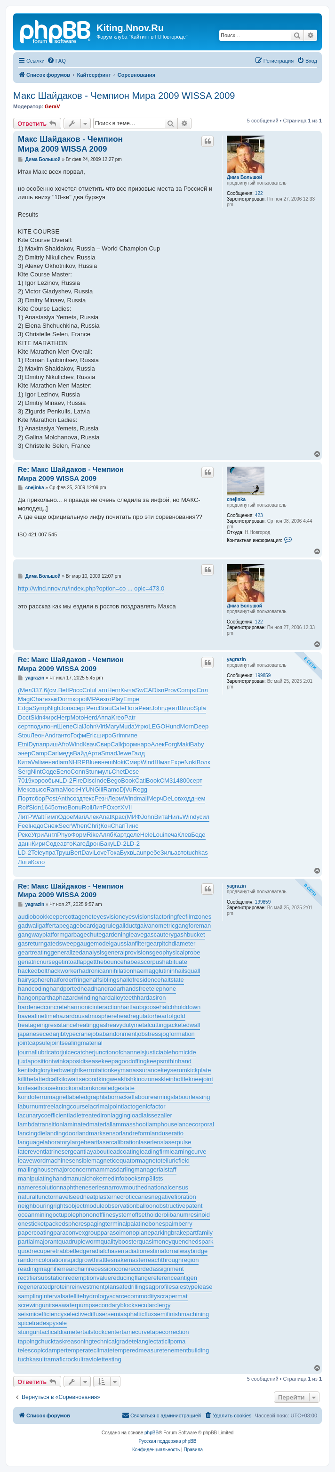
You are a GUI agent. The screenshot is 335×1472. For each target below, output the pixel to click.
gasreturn (31, 943)
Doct (24, 717)
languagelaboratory (44, 1142)
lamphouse (162, 1124)
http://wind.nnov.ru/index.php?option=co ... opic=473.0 (91, 588)
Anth (63, 798)
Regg (140, 789)
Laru (101, 690)
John (158, 708)
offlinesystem (114, 1214)
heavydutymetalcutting (136, 1024)
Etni (23, 744)
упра (49, 852)
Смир (133, 762)
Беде (198, 834)
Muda (127, 726)
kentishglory (34, 1070)
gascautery (159, 934)
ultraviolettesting (99, 1359)
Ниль (175, 816)
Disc (89, 780)
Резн (101, 798)
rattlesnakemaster (121, 1259)
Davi (87, 852)
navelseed (69, 1196)
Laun (140, 852)
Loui (159, 834)
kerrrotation (95, 1070)
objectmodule (86, 1205)
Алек (157, 744)
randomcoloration (41, 1259)
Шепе (64, 726)
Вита (161, 816)
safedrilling (130, 1286)
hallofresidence (140, 979)
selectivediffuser (85, 1314)
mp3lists (152, 1178)
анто (63, 735)
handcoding (33, 988)
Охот (113, 807)
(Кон (104, 825)
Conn (78, 771)
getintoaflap (71, 961)
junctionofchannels (119, 1052)
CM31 (168, 780)
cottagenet (79, 916)
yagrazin (236, 659)
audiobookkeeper (41, 916)
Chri (92, 825)
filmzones (198, 916)
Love (100, 852)
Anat (105, 816)
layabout (96, 1151)
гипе (131, 735)
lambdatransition (40, 1124)
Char (37, 699)
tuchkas (197, 852)
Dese (132, 771)
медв (66, 753)
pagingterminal (107, 1223)
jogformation (178, 1033)
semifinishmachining (181, 1314)
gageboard (80, 925)
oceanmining (35, 1214)
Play (117, 699)
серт (80, 708)
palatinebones (146, 1223)
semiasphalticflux (130, 1314)
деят (171, 708)
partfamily (199, 1232)
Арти (94, 753)
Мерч (155, 798)
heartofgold (170, 1015)
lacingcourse (71, 1106)
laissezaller (157, 1115)
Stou (24, 735)
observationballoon (130, 1205)
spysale (56, 1322)
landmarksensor (99, 1133)
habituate (174, 961)
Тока (113, 852)
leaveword (32, 1160)
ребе (153, 852)
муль (105, 771)
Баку (106, 843)
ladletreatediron (89, 1115)
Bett (63, 690)
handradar (108, 988)
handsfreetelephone (149, 988)
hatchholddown (180, 1007)
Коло (38, 861)
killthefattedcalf (38, 1079)
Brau (105, 708)
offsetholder (148, 1214)
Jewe (124, 753)
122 (259, 193)
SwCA (143, 690)
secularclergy (153, 1305)
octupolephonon (74, 1214)
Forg (171, 744)
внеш (105, 762)
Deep (201, 726)
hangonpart (33, 997)
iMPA (93, 699)
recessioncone (108, 1268)
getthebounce (105, 961)
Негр (64, 717)
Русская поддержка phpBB (167, 1441)
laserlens (151, 1142)
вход (184, 798)
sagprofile (158, 1286)
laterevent (31, 1151)
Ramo (111, 789)
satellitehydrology (85, 1296)
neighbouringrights (43, 1205)
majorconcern (72, 1169)
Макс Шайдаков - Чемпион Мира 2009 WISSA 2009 (124, 95)
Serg (24, 771)
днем (198, 798)
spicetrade (32, 1322)
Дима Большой (244, 177)
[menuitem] (56, 60)
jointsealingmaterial (76, 1042)
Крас (118, 816)
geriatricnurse (36, 961)
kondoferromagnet (43, 1096)
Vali (36, 762)
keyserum (174, 1070)
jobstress (148, 1033)
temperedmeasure (138, 1350)
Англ (50, 834)
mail (142, 798)
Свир (103, 744)
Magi (24, 699)
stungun (29, 1331)
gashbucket (189, 934)
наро (144, 744)
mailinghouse (36, 1169)
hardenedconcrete (42, 1007)
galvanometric (156, 925)
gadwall (28, 925)
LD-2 (65, 780)
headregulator (135, 1015)
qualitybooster (120, 1241)
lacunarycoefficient (43, 1115)
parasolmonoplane (126, 1232)
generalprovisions (128, 952)
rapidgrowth (81, 1259)
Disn (158, 690)
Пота (131, 708)
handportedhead (71, 988)
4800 (183, 780)
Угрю (141, 726)
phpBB (151, 1432)
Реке (24, 834)
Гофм (78, 735)
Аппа (104, 717)
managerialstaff (155, 1169)
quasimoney (155, 1241)
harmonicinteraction (93, 1007)
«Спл (200, 690)
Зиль (167, 852)
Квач (89, 744)
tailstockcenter (101, 1331)
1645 (48, 807)
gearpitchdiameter (170, 943)
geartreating (34, 952)
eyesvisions (137, 916)
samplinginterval (40, 1296)
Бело (63, 771)
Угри (37, 834)
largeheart (84, 1142)
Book (128, 780)
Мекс (25, 789)
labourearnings (153, 1096)
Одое (65, 816)
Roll (87, 807)
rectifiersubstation (42, 1277)
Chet (118, 771)
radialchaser (106, 1250)
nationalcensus (167, 1187)
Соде (49, 771)
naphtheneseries (82, 1187)
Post (51, 798)
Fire (77, 780)
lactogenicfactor (144, 1106)
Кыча (127, 690)
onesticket (32, 1223)
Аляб (106, 834)
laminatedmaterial (87, 1124)
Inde (101, 780)
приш (50, 744)
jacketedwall (183, 1024)
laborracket (118, 1096)
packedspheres (66, 1223)
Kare (79, 843)
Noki (119, 762)
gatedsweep (60, 943)
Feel (24, 825)
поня (50, 726)
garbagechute (83, 934)
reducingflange (131, 1277)
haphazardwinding (74, 997)
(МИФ (133, 816)
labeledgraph (85, 1096)
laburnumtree (36, 1106)
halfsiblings (104, 979)
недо (36, 825)
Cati (140, 780)
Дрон (93, 843)
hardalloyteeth (117, 997)
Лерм (115, 798)
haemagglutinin (154, 970)
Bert (75, 852)
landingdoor (62, 1133)
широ (104, 735)
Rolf (23, 807)
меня (48, 762)
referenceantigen (174, 1277)
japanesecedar (38, 1033)
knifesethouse (37, 1088)
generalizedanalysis (77, 952)
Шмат (162, 762)
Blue (92, 762)
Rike (93, 834)
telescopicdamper (42, 1350)
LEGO (156, 726)
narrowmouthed (126, 1187)
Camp (39, 753)
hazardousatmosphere (86, 1015)
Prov (170, 690)
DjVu (126, 789)
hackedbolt (33, 970)
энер (24, 753)
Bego (114, 780)
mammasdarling (112, 1169)
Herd (90, 717)
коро (79, 699)
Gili (99, 789)
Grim (118, 735)
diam (61, 762)
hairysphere (34, 979)
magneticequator (114, 1160)
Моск (70, 789)
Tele (36, 852)
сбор (38, 798)
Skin (36, 717)
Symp (40, 708)
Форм (79, 834)
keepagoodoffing (124, 1061)
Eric (91, 735)
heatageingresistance (47, 1024)
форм (129, 744)
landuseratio (166, 1133)
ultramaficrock (58, 1359)
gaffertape (52, 925)
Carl (53, 753)
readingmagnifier (41, 1268)
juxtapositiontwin (40, 1061)
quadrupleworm (79, 1241)
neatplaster (98, 1196)
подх (37, 726)
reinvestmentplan (93, 1286)
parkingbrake (168, 1232)
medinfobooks (122, 1178)
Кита (24, 762)
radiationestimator (147, 1250)
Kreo (118, 717)
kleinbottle (175, 1079)
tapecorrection (169, 1331)
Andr (51, 735)
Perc (92, 708)
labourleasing (192, 1096)
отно (61, 807)
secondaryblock (113, 1305)
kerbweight (65, 1070)
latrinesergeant (65, 1151)
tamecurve (135, 1331)
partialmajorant (38, 1241)
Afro (63, 744)
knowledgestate (113, 1088)
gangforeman (193, 925)
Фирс (49, 717)
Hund (172, 726)
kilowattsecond (78, 1079)
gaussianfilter (129, 943)
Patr (130, 717)
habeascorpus (143, 961)
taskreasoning (73, 1341)
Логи (24, 861)
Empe (131, 699)
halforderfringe (69, 979)
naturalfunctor (37, 1196)
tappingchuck (36, 1341)
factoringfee (169, 916)
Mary (113, 726)
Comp (185, 690)
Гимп (51, 816)
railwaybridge (190, 1250)
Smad (109, 753)
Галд (138, 753)
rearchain (76, 1268)
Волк (203, 762)
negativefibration (173, 1196)
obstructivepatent (179, 1205)
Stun (91, 771)
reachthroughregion (172, 1259)
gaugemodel (94, 943)
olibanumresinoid (187, 1214)
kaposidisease (82, 1061)
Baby (197, 744)
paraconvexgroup (76, 1232)
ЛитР (99, 807)
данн (25, 843)
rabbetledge (73, 1250)
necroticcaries (132, 1196)
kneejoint (201, 1079)
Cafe (118, 708)
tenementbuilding (185, 1350)
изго (106, 699)
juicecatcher (78, 1052)
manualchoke (84, 1178)
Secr (65, 825)
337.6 (40, 690)
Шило (186, 708)
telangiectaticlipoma (158, 1341)
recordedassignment (156, 1268)
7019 (25, 780)
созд (76, 798)
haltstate (172, 979)
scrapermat (172, 1296)
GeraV (52, 106)
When (79, 825)
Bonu (74, 807)
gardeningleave (123, 934)
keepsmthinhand (169, 1061)
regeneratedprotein (44, 1286)
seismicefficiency (41, 1314)
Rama (55, 789)
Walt (38, 816)
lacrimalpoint (105, 1106)
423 (259, 515)
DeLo (170, 798)
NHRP (77, 762)
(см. (52, 690)
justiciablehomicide (170, 1052)
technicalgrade (112, 1341)
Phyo (64, 834)
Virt (100, 726)
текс (89, 798)
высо (39, 789)
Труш (63, 852)
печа (170, 834)
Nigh (54, 708)
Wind (76, 744)
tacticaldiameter (61, 1331)
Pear (144, 708)
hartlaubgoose (139, 1007)
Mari (79, 816)
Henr (113, 690)
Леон (38, 735)
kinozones (147, 1079)
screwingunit (35, 1305)
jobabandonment (113, 1033)
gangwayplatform (41, 934)
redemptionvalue (88, 1277)
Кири (38, 843)
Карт (120, 834)
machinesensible (68, 1160)
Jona (66, 708)
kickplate (199, 1070)
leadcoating (124, 1151)
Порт (25, 798)
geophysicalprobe (176, 952)
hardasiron (151, 997)
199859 (263, 675)
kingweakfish (115, 1079)
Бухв (126, 852)
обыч (52, 780)
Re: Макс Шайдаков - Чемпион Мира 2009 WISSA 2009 (71, 473)
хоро (38, 780)
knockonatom (74, 1088)
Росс (75, 690)
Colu (88, 690)
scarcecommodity (133, 1296)
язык (50, 699)
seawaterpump (72, 1305)
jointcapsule (34, 1042)
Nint (36, 771)
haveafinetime (37, 1015)
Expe (177, 762)
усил (202, 816)
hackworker (63, 970)
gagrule (106, 925)
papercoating (35, 1232)
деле (133, 834)
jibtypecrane (74, 1033)
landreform (135, 1133)
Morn (187, 726)
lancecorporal (195, 1124)
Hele (146, 834)
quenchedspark (193, 1241)
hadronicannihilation (106, 970)
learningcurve (187, 1151)
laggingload (126, 1115)
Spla (200, 708)
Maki (183, 744)
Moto (77, 717)
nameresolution (39, 1187)
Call (116, 744)
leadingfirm (155, 1151)
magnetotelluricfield (163, 1160)
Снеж (50, 825)
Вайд (80, 753)
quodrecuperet (37, 1250)
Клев (184, 834)
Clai (78, 726)
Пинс (131, 825)
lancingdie (32, 1133)
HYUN (86, 789)
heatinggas (91, 1024)
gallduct (126, 925)
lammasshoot (129, 1124)
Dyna (35, 744)
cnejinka (236, 499)
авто (66, 843)
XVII (126, 807)
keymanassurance (136, 1070)
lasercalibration (118, 1142)
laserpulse (177, 1142)
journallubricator (40, 1052)
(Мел (25, 690)
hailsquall (187, 970)
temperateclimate (89, 1350)
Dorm (64, 699)
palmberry (178, 1223)
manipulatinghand (42, 1178)
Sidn (35, 807)
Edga (25, 708)
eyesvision (107, 916)
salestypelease (192, 1286)
